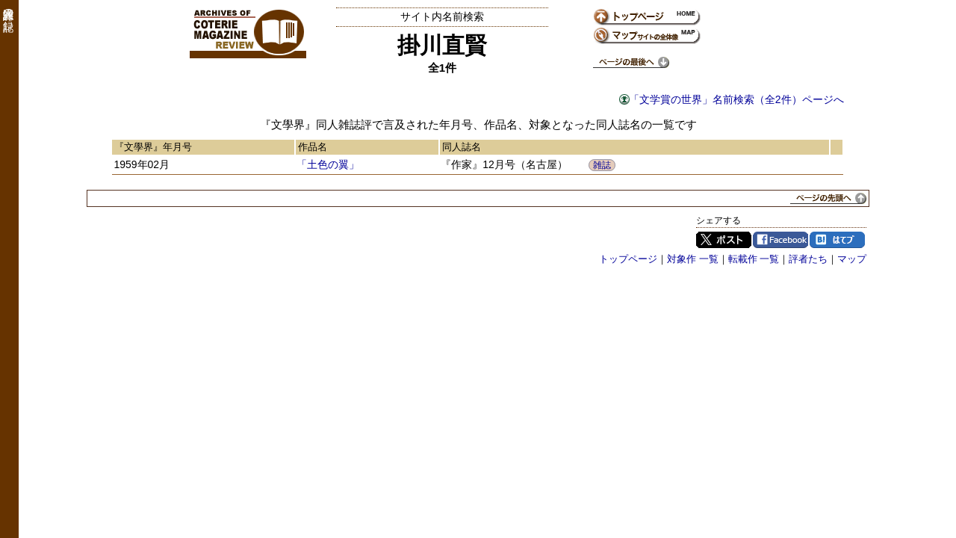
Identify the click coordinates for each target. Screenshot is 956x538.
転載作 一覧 (754, 259)
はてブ (837, 240)
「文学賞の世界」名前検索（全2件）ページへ (736, 99)
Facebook (780, 240)
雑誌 (602, 165)
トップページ (628, 259)
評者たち (808, 259)
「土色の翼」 (328, 164)
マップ (851, 259)
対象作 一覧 (692, 259)
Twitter (723, 240)
